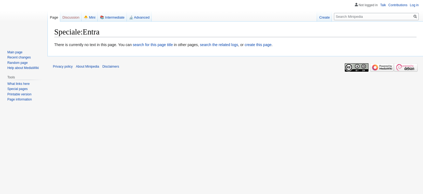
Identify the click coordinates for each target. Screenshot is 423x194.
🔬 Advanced (139, 17)
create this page (258, 45)
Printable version (19, 94)
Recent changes (19, 57)
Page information (19, 99)
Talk (383, 5)
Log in (414, 5)
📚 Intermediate (112, 17)
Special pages (17, 89)
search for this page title (153, 45)
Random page (17, 63)
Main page (14, 52)
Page (54, 17)
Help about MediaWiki (23, 68)
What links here (18, 84)
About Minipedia (87, 66)
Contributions (398, 5)
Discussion (70, 17)
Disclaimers (110, 66)
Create (324, 17)
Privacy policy (63, 66)
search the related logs (219, 45)
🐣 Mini (89, 17)
